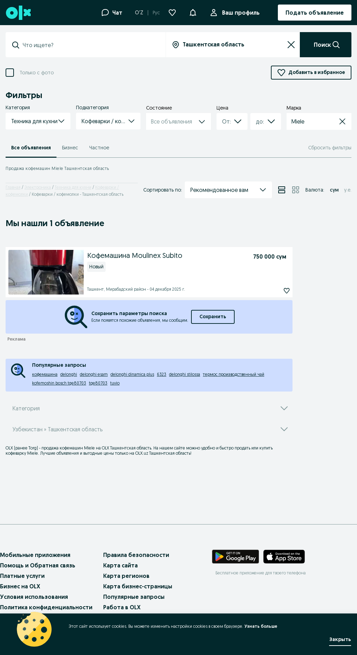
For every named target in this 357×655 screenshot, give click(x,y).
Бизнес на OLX (20, 586)
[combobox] (224, 121)
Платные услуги (22, 575)
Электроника (37, 187)
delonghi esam (94, 374)
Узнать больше (260, 626)
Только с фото (37, 73)
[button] (193, 11)
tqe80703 (98, 383)
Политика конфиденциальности (46, 607)
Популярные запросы (134, 596)
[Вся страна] (232, 44)
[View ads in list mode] (282, 190)
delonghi (68, 374)
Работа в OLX (121, 607)
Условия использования (34, 596)
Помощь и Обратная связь (37, 565)
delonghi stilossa (184, 374)
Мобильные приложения (35, 554)
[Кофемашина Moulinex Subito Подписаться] (271, 291)
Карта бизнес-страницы (137, 586)
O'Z (139, 12)
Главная (13, 187)
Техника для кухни (73, 187)
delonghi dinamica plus (132, 374)
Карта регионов (126, 575)
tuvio (115, 383)
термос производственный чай (233, 374)
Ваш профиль (239, 12)
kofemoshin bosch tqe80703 (59, 383)
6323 (161, 374)
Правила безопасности (136, 554)
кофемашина (45, 374)
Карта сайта (120, 565)
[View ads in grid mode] (295, 190)
